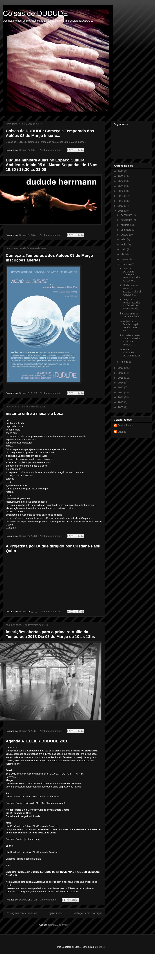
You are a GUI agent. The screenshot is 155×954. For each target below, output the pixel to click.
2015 (121, 377)
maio (124, 249)
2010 (121, 402)
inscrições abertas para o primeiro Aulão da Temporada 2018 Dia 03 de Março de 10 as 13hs (50, 634)
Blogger (100, 947)
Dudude (122, 431)
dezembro (127, 215)
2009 (121, 407)
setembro (126, 229)
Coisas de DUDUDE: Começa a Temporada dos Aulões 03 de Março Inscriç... (50, 133)
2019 (121, 205)
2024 (121, 181)
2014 (121, 382)
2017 (121, 367)
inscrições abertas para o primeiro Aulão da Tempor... (130, 340)
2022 (121, 191)
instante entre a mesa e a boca (34, 413)
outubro (125, 224)
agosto (125, 234)
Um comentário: (48, 899)
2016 (121, 372)
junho (124, 244)
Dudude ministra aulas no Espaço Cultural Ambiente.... (130, 290)
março (125, 259)
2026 (121, 171)
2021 (121, 195)
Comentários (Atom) (58, 925)
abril (123, 254)
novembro (127, 219)
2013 (121, 387)
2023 (121, 186)
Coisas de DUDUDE (35, 13)
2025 (121, 176)
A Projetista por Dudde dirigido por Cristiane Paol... (129, 326)
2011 (121, 397)
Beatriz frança (125, 425)
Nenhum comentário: (51, 150)
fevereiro (126, 264)
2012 (121, 392)
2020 (121, 200)
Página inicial (55, 913)
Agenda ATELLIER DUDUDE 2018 (37, 741)
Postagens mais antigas (87, 913)
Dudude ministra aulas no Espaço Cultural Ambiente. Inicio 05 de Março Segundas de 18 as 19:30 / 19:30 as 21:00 (51, 165)
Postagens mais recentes (21, 913)
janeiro (125, 361)
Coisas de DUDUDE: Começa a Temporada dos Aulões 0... (130, 274)
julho (124, 239)
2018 (121, 210)
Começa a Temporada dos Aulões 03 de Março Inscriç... (130, 304)
